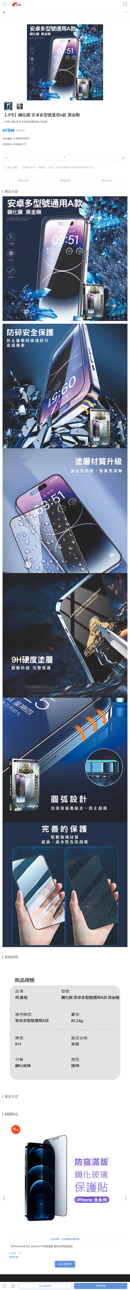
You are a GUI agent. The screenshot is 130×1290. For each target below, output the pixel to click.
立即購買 (100, 1286)
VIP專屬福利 (9, 1247)
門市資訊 (54, 1234)
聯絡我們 (21, 1234)
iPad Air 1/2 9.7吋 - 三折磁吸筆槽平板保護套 (64, 1169)
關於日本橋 (8, 1234)
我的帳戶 (32, 1234)
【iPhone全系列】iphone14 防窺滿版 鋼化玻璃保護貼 (25, 1169)
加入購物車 (45, 1286)
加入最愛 (10, 167)
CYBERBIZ (66, 1277)
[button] (125, 1159)
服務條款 (46, 1247)
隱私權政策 (34, 1247)
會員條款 (22, 1247)
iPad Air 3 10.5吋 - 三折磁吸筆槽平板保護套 (103, 1169)
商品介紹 (23, 180)
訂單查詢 (43, 1234)
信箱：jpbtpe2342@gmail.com (19, 1215)
